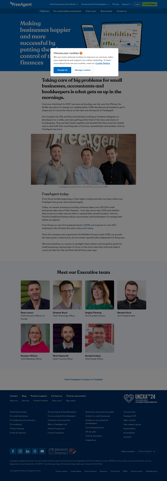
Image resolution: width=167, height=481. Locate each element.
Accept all (62, 70)
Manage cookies (83, 70)
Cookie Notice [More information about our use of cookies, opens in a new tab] (102, 63)
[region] (84, 62)
